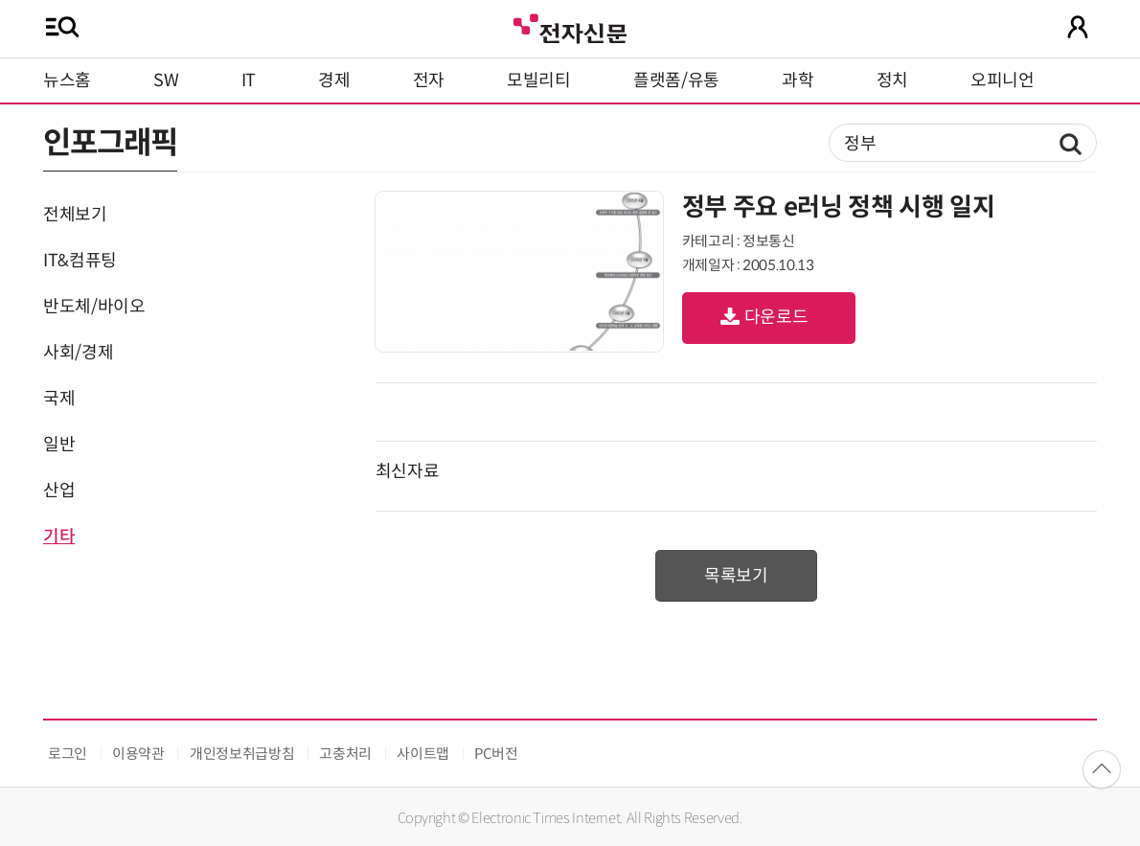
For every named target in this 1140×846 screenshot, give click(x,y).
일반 (59, 444)
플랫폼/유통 (676, 80)
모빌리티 (539, 80)
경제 (334, 80)
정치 (892, 80)
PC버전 (496, 753)
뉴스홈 (67, 80)
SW (165, 80)
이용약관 (138, 753)
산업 (59, 490)
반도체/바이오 (94, 306)
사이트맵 (423, 753)
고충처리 (345, 753)
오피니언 (1002, 80)
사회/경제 (78, 352)
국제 (59, 398)
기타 (59, 536)
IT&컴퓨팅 (80, 260)
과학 (797, 80)
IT (248, 80)
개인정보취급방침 (242, 753)
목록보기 (736, 575)
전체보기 (75, 214)
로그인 (67, 753)
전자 (429, 80)
